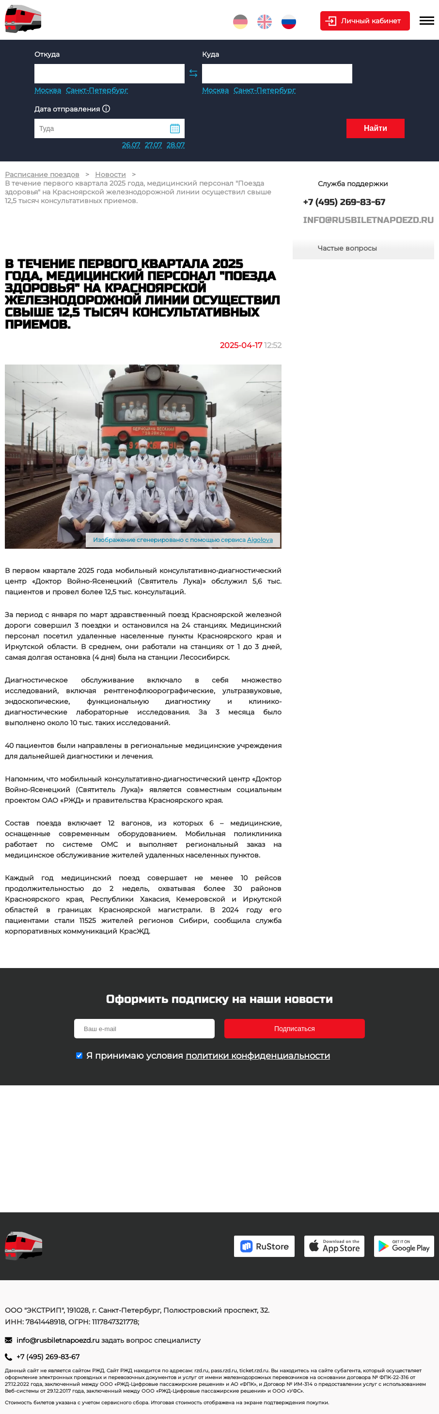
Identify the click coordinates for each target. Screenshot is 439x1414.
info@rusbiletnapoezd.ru (58, 1340)
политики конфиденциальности (258, 1055)
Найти (375, 128)
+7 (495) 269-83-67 (47, 1356)
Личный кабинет (371, 20)
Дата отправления (72, 108)
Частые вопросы (347, 248)
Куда (210, 54)
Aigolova (260, 539)
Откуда (47, 54)
